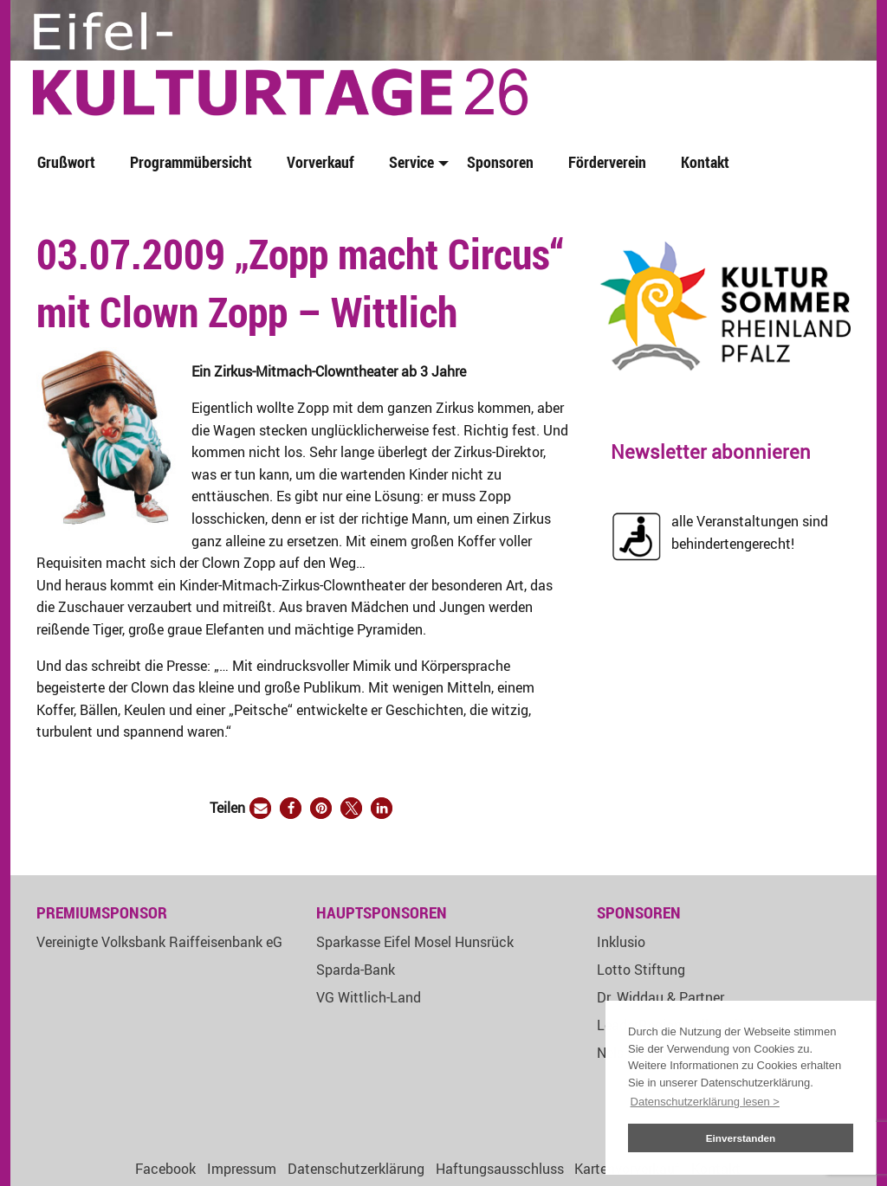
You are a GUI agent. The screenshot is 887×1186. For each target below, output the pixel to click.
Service (411, 161)
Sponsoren (500, 161)
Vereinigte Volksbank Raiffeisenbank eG (159, 941)
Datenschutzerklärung (356, 1168)
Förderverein (607, 161)
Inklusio (621, 941)
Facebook (165, 1168)
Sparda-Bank (355, 969)
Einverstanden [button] (741, 1138)
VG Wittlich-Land (368, 997)
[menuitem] (69, 163)
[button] (260, 808)
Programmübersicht (191, 161)
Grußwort (66, 161)
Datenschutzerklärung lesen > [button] (705, 1101)
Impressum (241, 1168)
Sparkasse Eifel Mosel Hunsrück (415, 941)
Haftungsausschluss (500, 1168)
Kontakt (705, 161)
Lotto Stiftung (641, 969)
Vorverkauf (320, 161)
